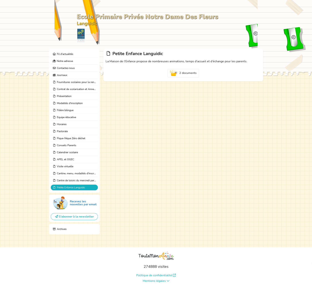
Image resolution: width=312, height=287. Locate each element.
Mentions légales (156, 281)
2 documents (183, 73)
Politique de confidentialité (156, 275)
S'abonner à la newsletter (74, 217)
